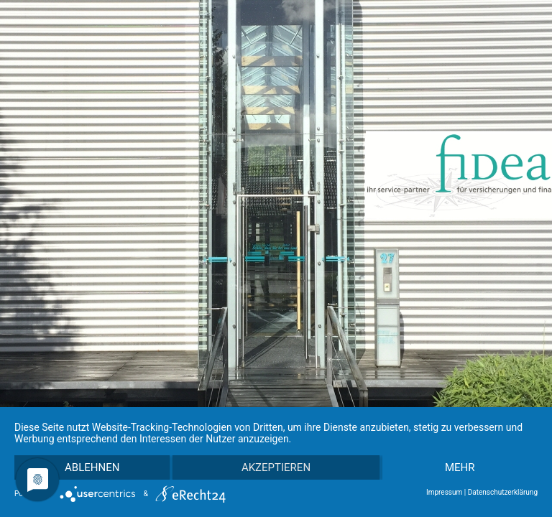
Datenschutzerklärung (503, 492)
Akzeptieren (276, 467)
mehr (460, 467)
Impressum (444, 492)
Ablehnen (92, 467)
